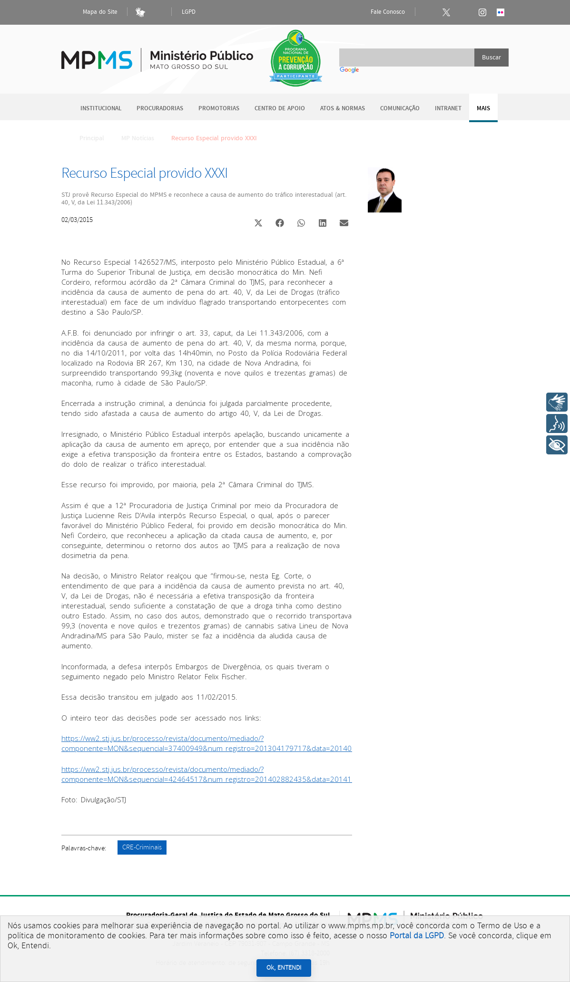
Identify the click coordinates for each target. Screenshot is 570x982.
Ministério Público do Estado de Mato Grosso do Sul (157, 54)
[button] (258, 224)
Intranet (448, 108)
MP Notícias (137, 138)
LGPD (189, 12)
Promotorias (218, 108)
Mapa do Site (92, 12)
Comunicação (400, 108)
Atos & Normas (342, 108)
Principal (85, 138)
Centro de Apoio (280, 108)
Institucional (100, 108)
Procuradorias (160, 108)
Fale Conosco (379, 12)
